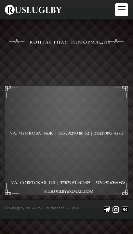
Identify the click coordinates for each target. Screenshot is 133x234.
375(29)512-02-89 (75, 182)
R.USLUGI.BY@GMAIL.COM (69, 191)
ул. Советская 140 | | (68, 182)
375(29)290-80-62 (73, 133)
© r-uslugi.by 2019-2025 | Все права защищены (42, 208)
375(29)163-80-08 (110, 182)
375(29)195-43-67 (109, 133)
